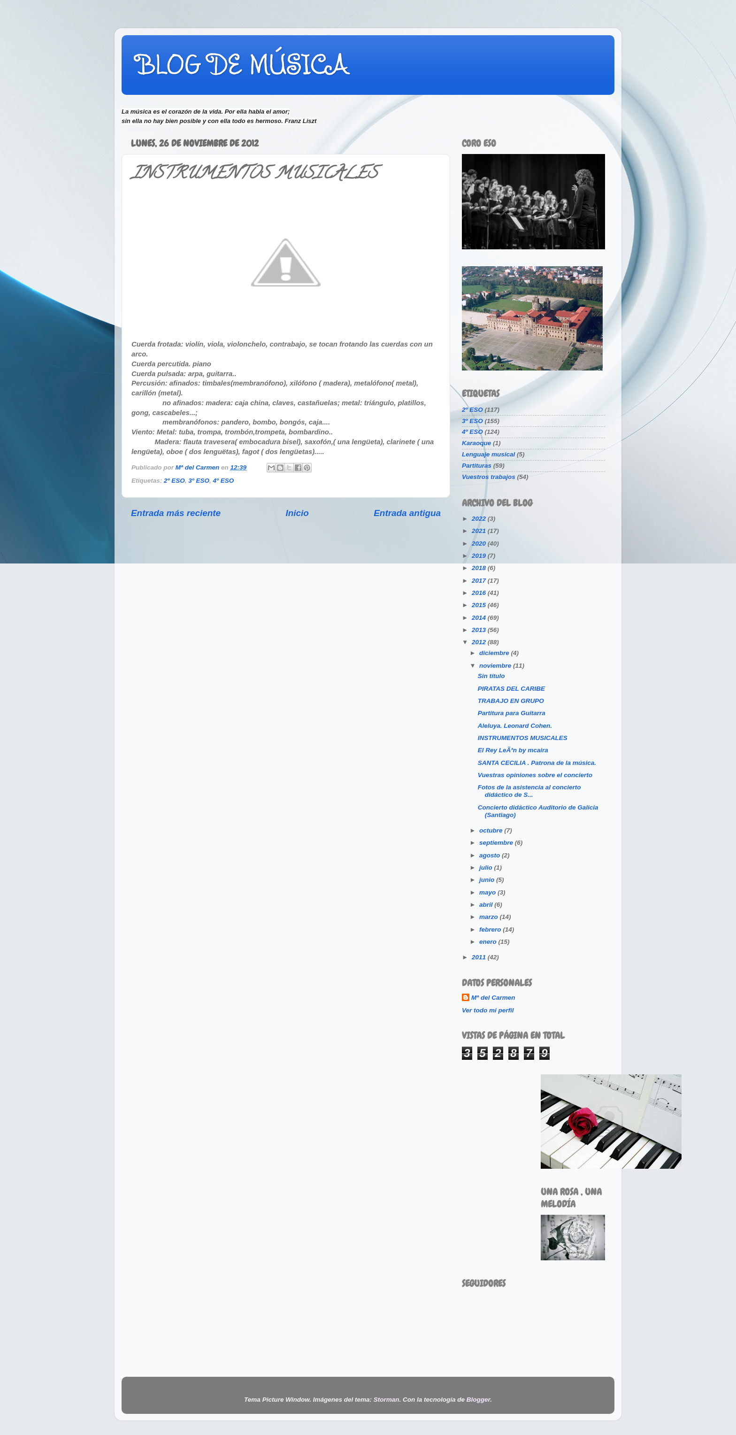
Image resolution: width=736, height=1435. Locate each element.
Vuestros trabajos (488, 476)
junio (487, 879)
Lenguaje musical (488, 454)
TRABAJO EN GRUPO (511, 700)
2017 (480, 580)
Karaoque (476, 443)
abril (486, 904)
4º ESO (223, 480)
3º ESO (198, 480)
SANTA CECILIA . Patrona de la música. (537, 762)
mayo (488, 892)
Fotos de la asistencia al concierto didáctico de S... (529, 791)
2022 (480, 518)
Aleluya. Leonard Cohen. (515, 725)
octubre (491, 830)
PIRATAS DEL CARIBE (511, 688)
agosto (490, 855)
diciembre (495, 652)
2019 (480, 555)
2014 (480, 617)
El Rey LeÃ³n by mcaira (513, 750)
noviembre (496, 665)
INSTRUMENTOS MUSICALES (522, 737)
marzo (489, 916)
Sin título (491, 675)
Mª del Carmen (493, 997)
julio (486, 867)
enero (488, 941)
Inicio (297, 513)
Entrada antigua (407, 513)
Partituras (476, 465)
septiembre (497, 842)
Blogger (478, 1399)
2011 (480, 957)
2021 (480, 530)
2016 (480, 592)
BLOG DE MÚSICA (242, 64)
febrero (491, 929)
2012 (480, 642)
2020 (480, 543)
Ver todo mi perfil (488, 1010)
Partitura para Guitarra (511, 713)
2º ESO (174, 480)
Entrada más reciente (176, 513)
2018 (480, 567)
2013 (480, 629)
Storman (386, 1399)
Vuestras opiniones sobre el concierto (535, 775)
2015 (480, 605)
